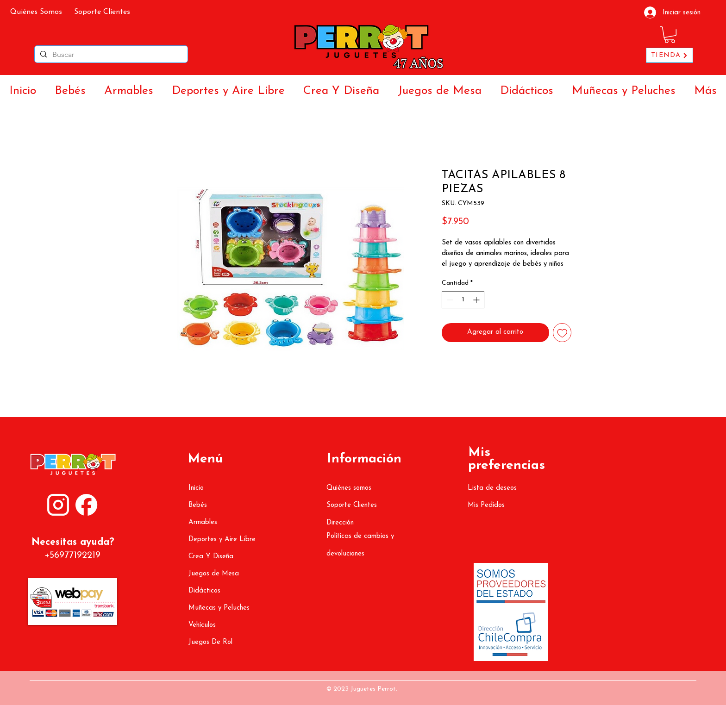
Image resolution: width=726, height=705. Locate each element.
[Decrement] (449, 300)
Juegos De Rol (210, 642)
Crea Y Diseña (210, 556)
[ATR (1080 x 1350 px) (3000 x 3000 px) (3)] (86, 505)
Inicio (196, 488)
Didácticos (204, 590)
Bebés (197, 505)
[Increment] (477, 300)
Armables (202, 522)
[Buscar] (110, 54)
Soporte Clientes (351, 505)
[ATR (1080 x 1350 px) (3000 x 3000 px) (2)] (58, 505)
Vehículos (202, 625)
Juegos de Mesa (213, 573)
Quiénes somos (348, 488)
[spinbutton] (463, 300)
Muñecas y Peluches (219, 608)
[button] (670, 34)
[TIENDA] (669, 55)
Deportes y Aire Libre (222, 539)
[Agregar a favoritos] (562, 332)
